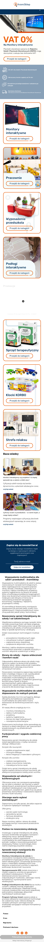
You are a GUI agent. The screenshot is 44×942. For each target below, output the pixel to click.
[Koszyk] (38, 11)
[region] (22, 40)
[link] (22, 39)
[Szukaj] (16, 11)
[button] (5, 11)
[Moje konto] (27, 11)
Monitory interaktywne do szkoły (16, 856)
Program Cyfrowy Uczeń (12, 897)
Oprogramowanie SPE (11, 870)
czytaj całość (8, 489)
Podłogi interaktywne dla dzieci (15, 885)
